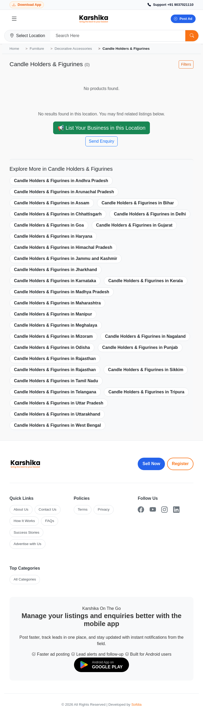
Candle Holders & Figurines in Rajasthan (55, 358)
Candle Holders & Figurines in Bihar (138, 203)
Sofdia (136, 704)
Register (180, 463)
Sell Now (151, 463)
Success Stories (26, 532)
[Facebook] (141, 509)
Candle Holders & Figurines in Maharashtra (57, 303)
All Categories (24, 579)
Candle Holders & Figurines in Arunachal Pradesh (64, 192)
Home (14, 49)
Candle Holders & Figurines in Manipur (53, 314)
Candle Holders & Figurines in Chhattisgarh (58, 214)
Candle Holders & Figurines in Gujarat (134, 225)
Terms (82, 509)
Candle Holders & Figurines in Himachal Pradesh (63, 247)
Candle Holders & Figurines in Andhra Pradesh (61, 180)
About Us (20, 509)
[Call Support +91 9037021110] (170, 4)
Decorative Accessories (73, 49)
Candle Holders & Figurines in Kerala (145, 280)
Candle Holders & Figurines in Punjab (140, 347)
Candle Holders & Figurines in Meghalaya (55, 325)
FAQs (49, 521)
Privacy (104, 509)
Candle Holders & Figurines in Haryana (53, 236)
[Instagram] (164, 509)
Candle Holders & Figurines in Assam (51, 203)
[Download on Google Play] (101, 665)
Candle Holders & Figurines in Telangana (55, 392)
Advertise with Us (27, 544)
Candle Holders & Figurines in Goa (49, 225)
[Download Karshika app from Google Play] (27, 4)
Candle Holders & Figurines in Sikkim (145, 369)
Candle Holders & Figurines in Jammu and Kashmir (65, 258)
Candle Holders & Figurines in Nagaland (145, 336)
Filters (186, 64)
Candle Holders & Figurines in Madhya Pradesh (61, 292)
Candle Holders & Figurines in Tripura (146, 392)
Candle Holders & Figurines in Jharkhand (55, 269)
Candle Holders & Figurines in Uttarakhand (57, 414)
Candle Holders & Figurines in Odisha (52, 347)
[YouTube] (153, 509)
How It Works (24, 521)
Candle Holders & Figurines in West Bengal (57, 425)
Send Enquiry (101, 141)
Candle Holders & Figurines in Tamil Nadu (56, 381)
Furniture (37, 49)
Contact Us (47, 509)
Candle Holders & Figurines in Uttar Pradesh (58, 403)
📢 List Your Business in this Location (102, 128)
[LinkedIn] (176, 509)
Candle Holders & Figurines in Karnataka (55, 280)
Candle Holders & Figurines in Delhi (150, 214)
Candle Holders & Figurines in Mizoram (53, 336)
